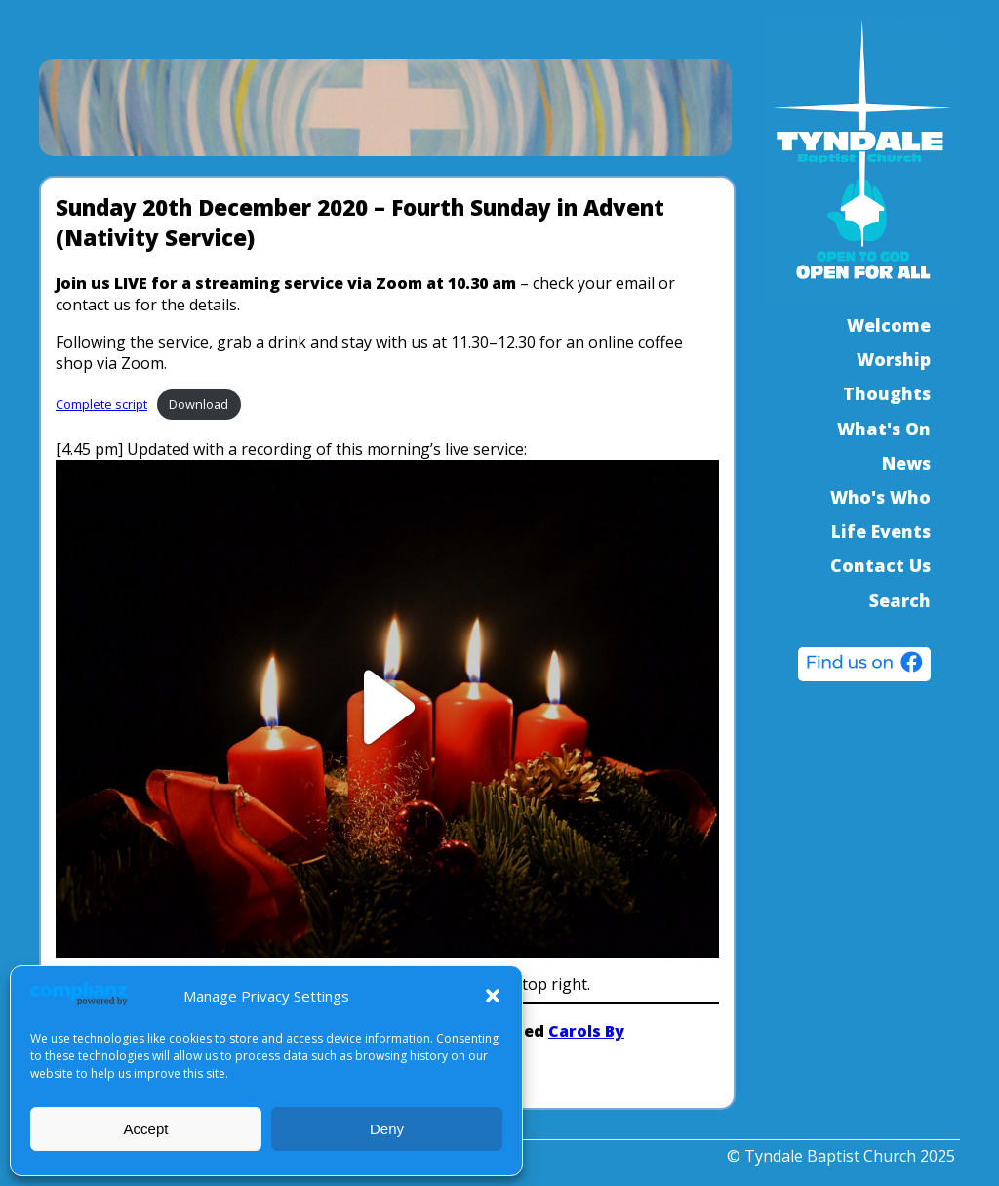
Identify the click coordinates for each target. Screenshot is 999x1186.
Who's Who (880, 497)
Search (900, 600)
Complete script (101, 404)
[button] (492, 995)
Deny (387, 1129)
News (906, 462)
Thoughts (887, 393)
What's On (884, 428)
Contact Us (880, 565)
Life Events (881, 531)
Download (198, 404)
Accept (146, 1129)
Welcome (889, 325)
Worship (894, 359)
